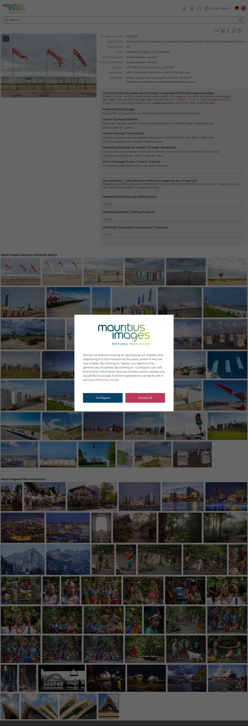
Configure (103, 397)
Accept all (145, 397)
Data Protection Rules (103, 380)
